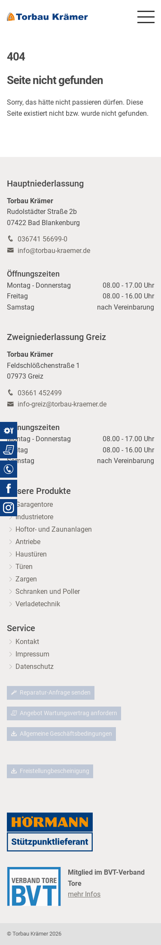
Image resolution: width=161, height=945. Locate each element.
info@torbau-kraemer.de (54, 251)
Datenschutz (34, 666)
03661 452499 (40, 393)
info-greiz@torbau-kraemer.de (62, 404)
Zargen (26, 579)
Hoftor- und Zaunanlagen (53, 529)
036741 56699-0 (42, 239)
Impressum (32, 654)
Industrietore (34, 517)
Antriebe (27, 542)
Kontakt (27, 642)
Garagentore (34, 504)
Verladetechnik (37, 604)
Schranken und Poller (47, 591)
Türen (24, 567)
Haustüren (31, 554)
